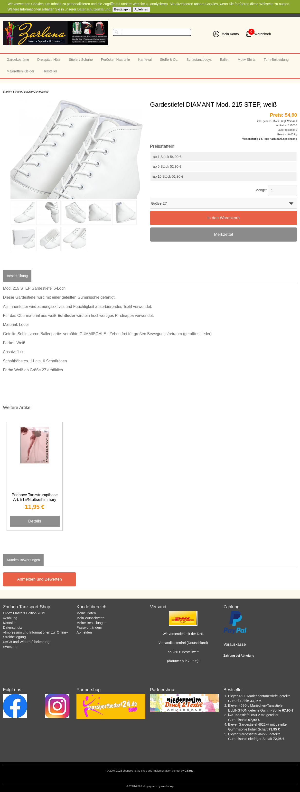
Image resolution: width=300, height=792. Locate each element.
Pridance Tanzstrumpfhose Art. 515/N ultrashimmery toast (35, 499)
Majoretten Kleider (20, 71)
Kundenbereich (91, 606)
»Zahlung (10, 618)
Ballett (224, 59)
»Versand (10, 647)
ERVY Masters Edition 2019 (24, 613)
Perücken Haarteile (115, 59)
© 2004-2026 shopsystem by (149, 786)
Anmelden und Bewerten (39, 579)
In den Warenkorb (223, 218)
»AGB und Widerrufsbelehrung (26, 642)
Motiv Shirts (246, 59)
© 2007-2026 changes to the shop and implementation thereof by (150, 770)
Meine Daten (86, 613)
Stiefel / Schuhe (81, 59)
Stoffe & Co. (169, 59)
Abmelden (84, 632)
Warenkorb (262, 34)
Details (34, 521)
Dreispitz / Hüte (49, 59)
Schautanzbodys (199, 59)
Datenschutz (12, 627)
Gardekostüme (18, 59)
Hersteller (50, 71)
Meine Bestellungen (91, 623)
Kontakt (8, 623)
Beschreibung (17, 276)
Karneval (145, 59)
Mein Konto (230, 34)
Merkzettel (223, 234)
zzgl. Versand (289, 121)
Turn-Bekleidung (276, 59)
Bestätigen (122, 9)
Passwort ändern (89, 627)
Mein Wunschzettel (90, 618)
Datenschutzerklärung (93, 9)
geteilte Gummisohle (36, 91)
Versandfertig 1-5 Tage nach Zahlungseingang (269, 138)
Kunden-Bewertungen (23, 560)
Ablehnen (141, 9)
